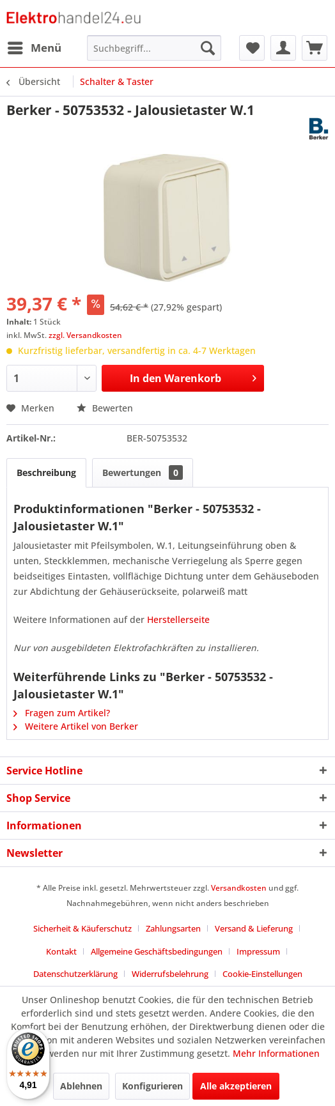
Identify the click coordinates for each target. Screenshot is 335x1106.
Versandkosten (239, 887)
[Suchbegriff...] (154, 48)
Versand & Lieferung (254, 928)
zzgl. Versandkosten (85, 335)
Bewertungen (142, 472)
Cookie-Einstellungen (262, 973)
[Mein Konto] (283, 48)
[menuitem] (34, 48)
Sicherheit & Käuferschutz (82, 928)
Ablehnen (81, 1086)
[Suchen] (207, 48)
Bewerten (105, 408)
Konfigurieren (152, 1086)
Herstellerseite (178, 619)
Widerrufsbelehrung (170, 973)
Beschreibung (46, 472)
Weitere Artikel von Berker (75, 726)
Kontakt (61, 951)
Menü (34, 46)
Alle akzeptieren (236, 1086)
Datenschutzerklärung (75, 973)
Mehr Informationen (276, 1053)
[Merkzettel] (252, 48)
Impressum (258, 951)
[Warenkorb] (314, 48)
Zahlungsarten (173, 928)
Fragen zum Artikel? (61, 713)
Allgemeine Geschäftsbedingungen (156, 951)
